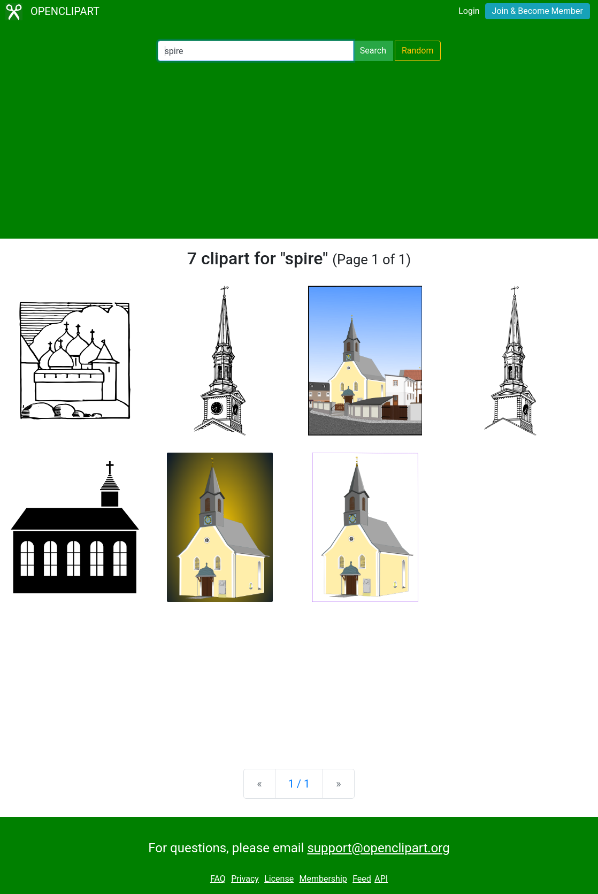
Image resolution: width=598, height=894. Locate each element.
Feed (361, 879)
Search (373, 50)
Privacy (245, 879)
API (381, 879)
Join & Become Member (537, 11)
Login (468, 11)
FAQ (218, 879)
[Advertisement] (299, 150)
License (279, 879)
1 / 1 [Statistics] (299, 783)
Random (418, 50)
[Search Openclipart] (256, 51)
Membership (323, 879)
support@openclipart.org (378, 847)
